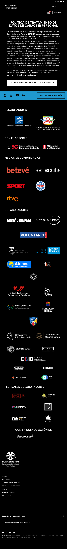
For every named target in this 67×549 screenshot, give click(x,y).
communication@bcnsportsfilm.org (21, 75)
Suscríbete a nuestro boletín (14, 516)
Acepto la (18, 522)
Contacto (6, 496)
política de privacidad (22, 522)
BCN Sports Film (14, 535)
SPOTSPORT (6, 479)
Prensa (5, 489)
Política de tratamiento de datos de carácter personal (32, 536)
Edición (5, 476)
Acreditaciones (8, 492)
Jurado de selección (11, 483)
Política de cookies (47, 535)
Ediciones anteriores (11, 486)
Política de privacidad (30, 535)
